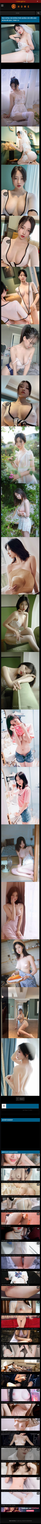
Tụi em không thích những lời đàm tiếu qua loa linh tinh (19, 1182)
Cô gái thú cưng (6, 1476)
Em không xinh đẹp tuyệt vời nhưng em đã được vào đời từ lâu (21, 1446)
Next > (22, 1099)
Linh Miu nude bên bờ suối (10, 1343)
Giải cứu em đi (6, 1358)
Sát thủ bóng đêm (7, 1388)
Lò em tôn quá (6, 1226)
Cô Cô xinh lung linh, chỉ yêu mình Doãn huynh (16, 1314)
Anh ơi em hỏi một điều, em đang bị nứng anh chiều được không (21, 1329)
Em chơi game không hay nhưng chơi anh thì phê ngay (18, 1402)
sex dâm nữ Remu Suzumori (10, 1373)
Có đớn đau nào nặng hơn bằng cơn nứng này (16, 1255)
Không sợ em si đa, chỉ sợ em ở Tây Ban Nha (15, 1196)
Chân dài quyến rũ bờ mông (10, 1432)
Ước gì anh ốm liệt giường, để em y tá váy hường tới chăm (19, 1491)
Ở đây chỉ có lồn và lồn (9, 1505)
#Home (17, 13)
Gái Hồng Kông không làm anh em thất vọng (15, 1285)
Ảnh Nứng (20, 6)
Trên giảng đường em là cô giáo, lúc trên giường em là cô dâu (20, 1211)
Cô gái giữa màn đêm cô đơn (10, 1240)
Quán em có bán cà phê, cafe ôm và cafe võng (16, 1167)
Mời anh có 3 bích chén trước (11, 1417)
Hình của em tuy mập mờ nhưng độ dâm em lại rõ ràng (19, 1461)
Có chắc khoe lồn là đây (9, 1270)
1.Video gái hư (20, 1)
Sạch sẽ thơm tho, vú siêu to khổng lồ (13, 1299)
